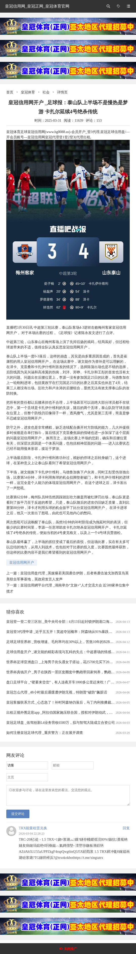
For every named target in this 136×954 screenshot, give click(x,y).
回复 (126, 831)
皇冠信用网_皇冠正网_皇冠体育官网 (37, 6)
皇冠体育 (28, 92)
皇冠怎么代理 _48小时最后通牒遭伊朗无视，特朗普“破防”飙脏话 (56, 692)
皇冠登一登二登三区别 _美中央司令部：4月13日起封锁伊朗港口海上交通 (63, 622)
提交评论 (17, 817)
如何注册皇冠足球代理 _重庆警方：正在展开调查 (44, 733)
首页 (9, 92)
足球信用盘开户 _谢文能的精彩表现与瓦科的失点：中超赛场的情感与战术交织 (67, 652)
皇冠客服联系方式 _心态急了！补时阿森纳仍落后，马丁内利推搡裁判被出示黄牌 (69, 702)
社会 (46, 92)
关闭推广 (70, 949)
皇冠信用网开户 (21, 562)
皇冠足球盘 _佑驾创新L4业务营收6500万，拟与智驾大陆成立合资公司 (60, 723)
